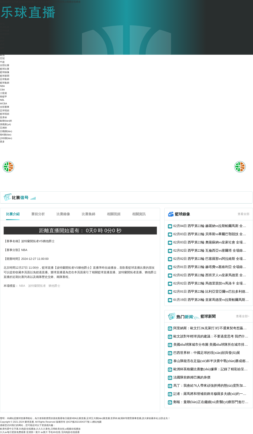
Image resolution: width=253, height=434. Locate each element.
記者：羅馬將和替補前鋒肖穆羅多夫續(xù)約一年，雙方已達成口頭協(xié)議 (211, 394)
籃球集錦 (4, 82)
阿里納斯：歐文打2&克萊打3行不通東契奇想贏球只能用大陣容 (211, 328)
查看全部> (242, 316)
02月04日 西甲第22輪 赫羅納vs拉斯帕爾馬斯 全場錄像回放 (211, 226)
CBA (2, 89)
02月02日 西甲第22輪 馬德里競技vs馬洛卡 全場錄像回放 (211, 283)
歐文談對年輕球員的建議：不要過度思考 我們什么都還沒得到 (211, 336)
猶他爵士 (54, 285)
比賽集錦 (88, 214)
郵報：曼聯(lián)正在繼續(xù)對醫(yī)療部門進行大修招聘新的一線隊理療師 (211, 402)
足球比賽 (4, 27)
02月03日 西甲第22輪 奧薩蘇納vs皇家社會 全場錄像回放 (211, 242)
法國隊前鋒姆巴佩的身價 (191, 377)
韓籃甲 (3, 96)
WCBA (3, 103)
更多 (2, 141)
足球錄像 (4, 30)
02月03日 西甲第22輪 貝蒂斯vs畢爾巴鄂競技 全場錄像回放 (211, 234)
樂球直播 (29, 422)
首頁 (2, 23)
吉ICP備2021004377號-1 (79, 422)
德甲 (2, 48)
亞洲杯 (3, 127)
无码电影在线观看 (70, 432)
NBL (2, 100)
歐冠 (2, 55)
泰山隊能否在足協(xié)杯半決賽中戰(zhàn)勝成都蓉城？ (211, 361)
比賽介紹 (13, 214)
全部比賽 (4, 65)
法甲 (2, 51)
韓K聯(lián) (5, 134)
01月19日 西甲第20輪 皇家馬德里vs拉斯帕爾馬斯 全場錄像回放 (211, 299)
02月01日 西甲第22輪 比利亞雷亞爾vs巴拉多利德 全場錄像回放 (211, 291)
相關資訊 (139, 214)
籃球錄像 (4, 72)
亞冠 (2, 58)
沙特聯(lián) (6, 138)
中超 (2, 62)
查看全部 (243, 214)
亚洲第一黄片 (33, 432)
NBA (2, 86)
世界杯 (3, 117)
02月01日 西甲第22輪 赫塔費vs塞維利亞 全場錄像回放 (211, 267)
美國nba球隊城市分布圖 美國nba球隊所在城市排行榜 (211, 344)
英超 (2, 37)
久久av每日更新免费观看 (13, 432)
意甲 (2, 44)
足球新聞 (4, 34)
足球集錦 (4, 79)
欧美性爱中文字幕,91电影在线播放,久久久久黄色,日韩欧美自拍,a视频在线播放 (40, 1)
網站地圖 (96, 422)
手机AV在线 (54, 432)
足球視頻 (4, 110)
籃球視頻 (4, 114)
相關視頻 (113, 214)
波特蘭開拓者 (37, 285)
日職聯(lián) (6, 131)
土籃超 (3, 93)
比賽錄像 (63, 214)
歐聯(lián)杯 (6, 120)
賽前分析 (38, 214)
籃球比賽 (4, 69)
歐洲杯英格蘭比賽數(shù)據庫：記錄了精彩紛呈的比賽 (211, 369)
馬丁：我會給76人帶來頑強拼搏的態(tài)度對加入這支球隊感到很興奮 (211, 385)
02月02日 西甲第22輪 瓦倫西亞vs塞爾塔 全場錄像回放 (211, 250)
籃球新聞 (4, 75)
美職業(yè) (5, 124)
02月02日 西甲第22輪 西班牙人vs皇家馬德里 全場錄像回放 (211, 275)
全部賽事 (4, 107)
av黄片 (44, 432)
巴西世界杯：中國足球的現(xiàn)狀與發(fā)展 (206, 352)
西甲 (2, 41)
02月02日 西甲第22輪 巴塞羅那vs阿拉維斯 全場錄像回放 (211, 258)
